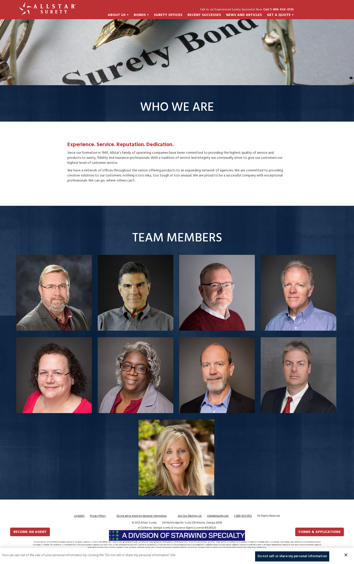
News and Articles (244, 15)
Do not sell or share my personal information (142, 516)
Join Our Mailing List (190, 516)
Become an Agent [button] (30, 532)
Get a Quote (280, 15)
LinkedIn (79, 516)
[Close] (345, 557)
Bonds (141, 15)
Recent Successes (204, 15)
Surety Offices (168, 15)
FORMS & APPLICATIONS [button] (319, 532)
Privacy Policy (98, 516)
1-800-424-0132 (243, 516)
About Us (118, 15)
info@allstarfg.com (218, 516)
